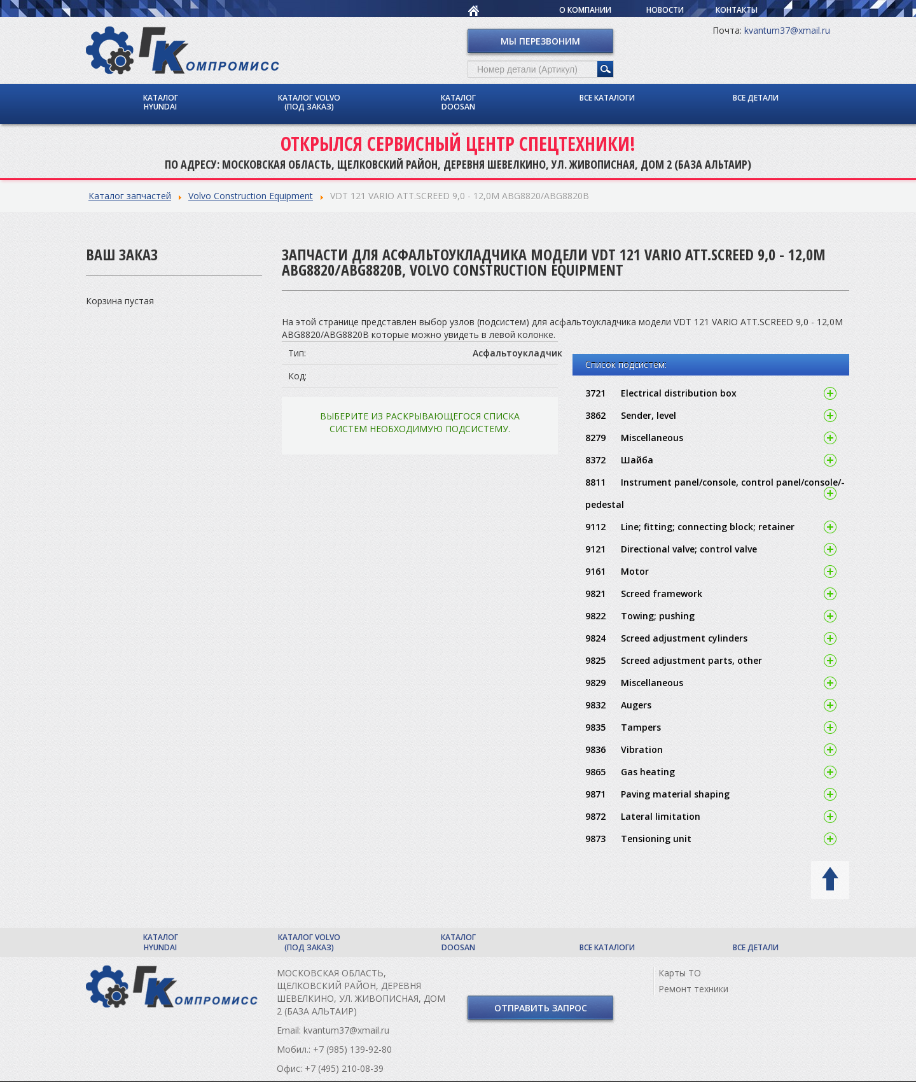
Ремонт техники (693, 989)
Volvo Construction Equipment (250, 196)
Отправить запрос (540, 1008)
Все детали (756, 97)
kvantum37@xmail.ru (787, 30)
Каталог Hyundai (160, 102)
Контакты (737, 9)
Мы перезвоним (540, 41)
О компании (585, 9)
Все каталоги (607, 97)
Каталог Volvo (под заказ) (309, 102)
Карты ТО (679, 973)
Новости (665, 9)
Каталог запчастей (129, 196)
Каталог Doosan (458, 102)
